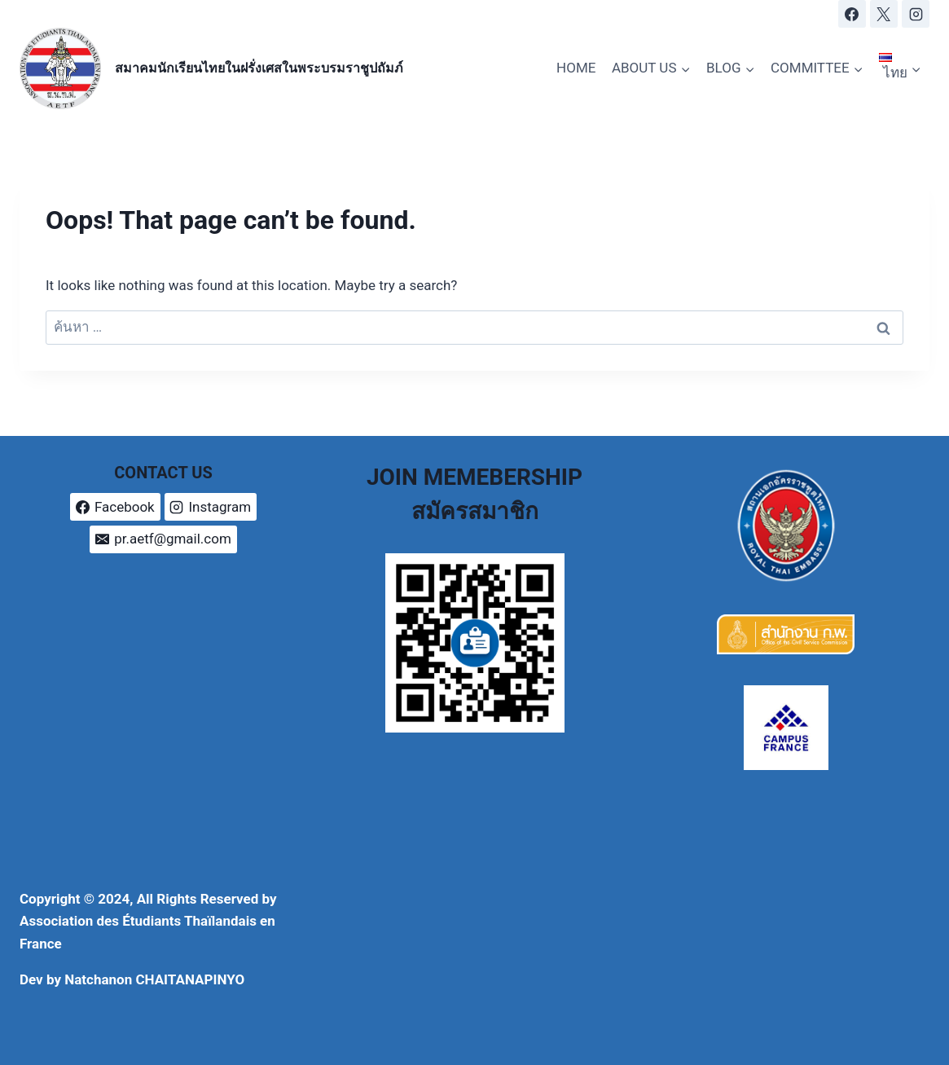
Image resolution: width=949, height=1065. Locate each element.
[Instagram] (915, 14)
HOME (575, 67)
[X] (884, 14)
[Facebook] (852, 14)
